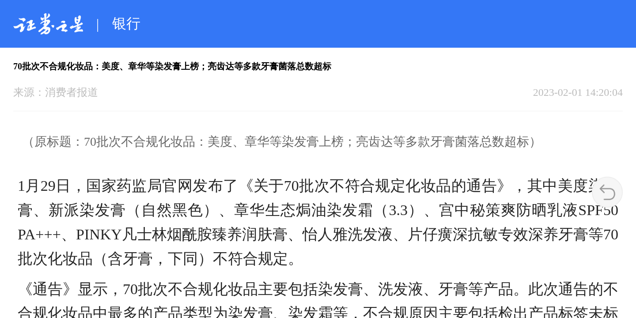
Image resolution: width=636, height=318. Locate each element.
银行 (126, 23)
